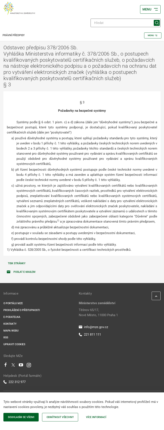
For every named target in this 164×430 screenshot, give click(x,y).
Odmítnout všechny (60, 417)
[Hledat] (126, 23)
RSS (5, 337)
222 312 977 (14, 382)
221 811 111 (90, 334)
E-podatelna (11, 317)
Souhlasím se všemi (21, 417)
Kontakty (9, 323)
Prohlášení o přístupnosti (21, 310)
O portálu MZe (13, 303)
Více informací (96, 417)
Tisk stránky (16, 263)
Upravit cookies (14, 344)
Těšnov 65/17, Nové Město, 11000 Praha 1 (98, 312)
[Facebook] (5, 366)
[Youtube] (21, 366)
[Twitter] (13, 366)
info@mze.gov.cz (93, 327)
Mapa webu (11, 330)
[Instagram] (29, 366)
